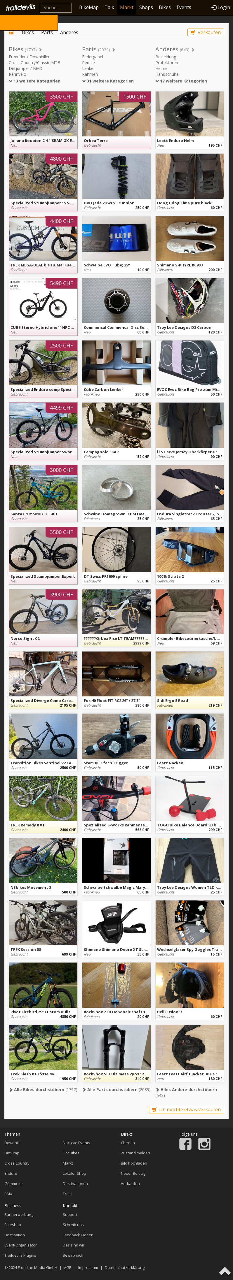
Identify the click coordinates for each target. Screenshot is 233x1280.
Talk (109, 7)
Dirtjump (11, 1153)
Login (220, 7)
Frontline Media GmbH (37, 1267)
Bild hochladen (134, 1163)
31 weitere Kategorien (108, 81)
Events (184, 7)
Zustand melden (135, 1153)
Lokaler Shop (74, 1173)
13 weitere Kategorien (34, 81)
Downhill (12, 1142)
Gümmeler (13, 1183)
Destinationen (75, 1183)
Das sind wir (73, 1245)
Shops (146, 7)
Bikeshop (12, 1224)
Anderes (69, 32)
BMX (8, 1193)
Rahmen (90, 74)
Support (70, 1214)
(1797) (43, 1089)
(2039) (116, 1089)
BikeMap (89, 7)
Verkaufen (206, 32)
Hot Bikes (71, 1153)
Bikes (165, 7)
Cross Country (16, 1163)
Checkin (128, 1142)
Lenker (88, 68)
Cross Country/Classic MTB (34, 62)
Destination (14, 1234)
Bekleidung (165, 56)
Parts (47, 32)
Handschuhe (167, 74)
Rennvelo (17, 74)
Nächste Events (76, 1142)
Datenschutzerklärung (125, 1267)
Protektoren (166, 62)
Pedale (88, 62)
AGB (68, 1267)
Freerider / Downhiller (29, 56)
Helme (161, 68)
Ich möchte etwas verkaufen (186, 1109)
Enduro (10, 1173)
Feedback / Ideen (78, 1234)
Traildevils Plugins (20, 1255)
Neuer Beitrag (133, 1173)
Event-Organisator (20, 1245)
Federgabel (92, 56)
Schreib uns (73, 1224)
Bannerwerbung (18, 1214)
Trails (67, 1193)
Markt (126, 7)
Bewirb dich (73, 1255)
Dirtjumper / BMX (25, 68)
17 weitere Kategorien (181, 81)
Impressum (88, 1267)
